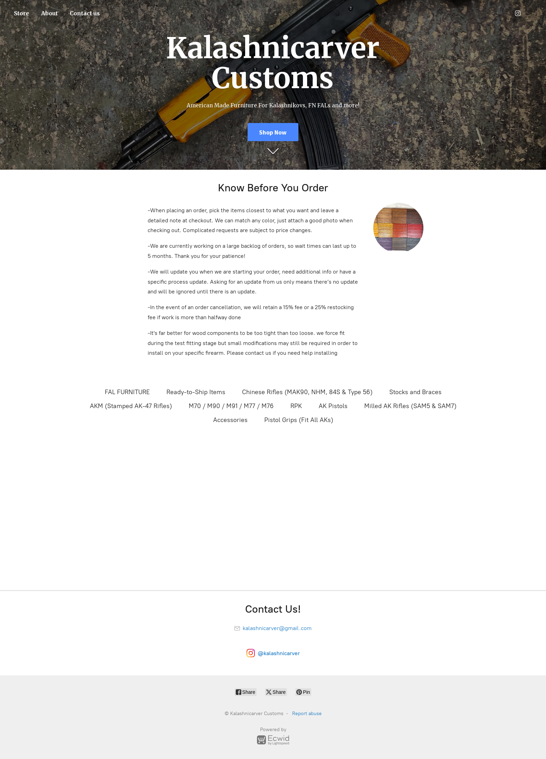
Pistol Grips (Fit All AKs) (298, 420)
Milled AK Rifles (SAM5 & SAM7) (410, 406)
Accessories (230, 420)
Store (21, 13)
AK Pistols (333, 406)
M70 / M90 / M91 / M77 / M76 (231, 406)
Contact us (85, 13)
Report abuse (307, 713)
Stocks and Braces (415, 392)
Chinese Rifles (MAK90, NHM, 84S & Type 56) (307, 392)
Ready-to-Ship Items (195, 392)
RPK (296, 406)
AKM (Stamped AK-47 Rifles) (131, 406)
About (49, 13)
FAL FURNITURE (127, 392)
